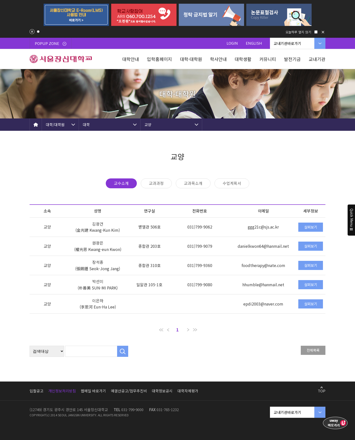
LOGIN (232, 43)
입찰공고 (36, 390)
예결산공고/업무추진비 (129, 390)
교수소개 (121, 183)
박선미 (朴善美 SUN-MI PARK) (98, 284)
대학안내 (130, 59)
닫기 (322, 32)
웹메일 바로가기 (93, 390)
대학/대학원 (55, 124)
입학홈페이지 (159, 59)
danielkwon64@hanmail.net (263, 246)
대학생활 (243, 59)
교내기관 (317, 59)
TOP (321, 390)
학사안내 (218, 59)
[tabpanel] (76, 15)
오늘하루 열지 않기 (298, 32)
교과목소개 (193, 183)
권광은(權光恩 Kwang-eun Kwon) (97, 246)
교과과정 (156, 183)
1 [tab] (38, 31)
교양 (147, 124)
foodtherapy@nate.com (263, 265)
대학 (86, 124)
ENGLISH (254, 43)
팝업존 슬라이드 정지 (32, 31)
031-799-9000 (132, 409)
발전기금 (292, 59)
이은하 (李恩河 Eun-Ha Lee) (98, 304)
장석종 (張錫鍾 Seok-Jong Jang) (97, 265)
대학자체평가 (188, 390)
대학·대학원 (191, 59)
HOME (36, 124)
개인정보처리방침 (62, 390)
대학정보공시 (162, 390)
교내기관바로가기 (287, 43)
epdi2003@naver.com (263, 304)
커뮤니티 (267, 59)
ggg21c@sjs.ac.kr (263, 227)
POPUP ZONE (50, 43)
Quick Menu (351, 220)
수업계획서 (232, 183)
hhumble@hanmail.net (263, 284)
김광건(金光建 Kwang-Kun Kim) (97, 227)
